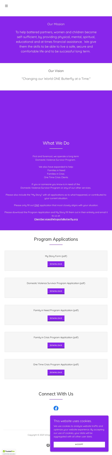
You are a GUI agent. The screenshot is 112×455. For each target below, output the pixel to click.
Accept (79, 444)
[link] (56, 408)
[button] (6, 6)
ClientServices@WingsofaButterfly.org (56, 219)
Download (56, 264)
